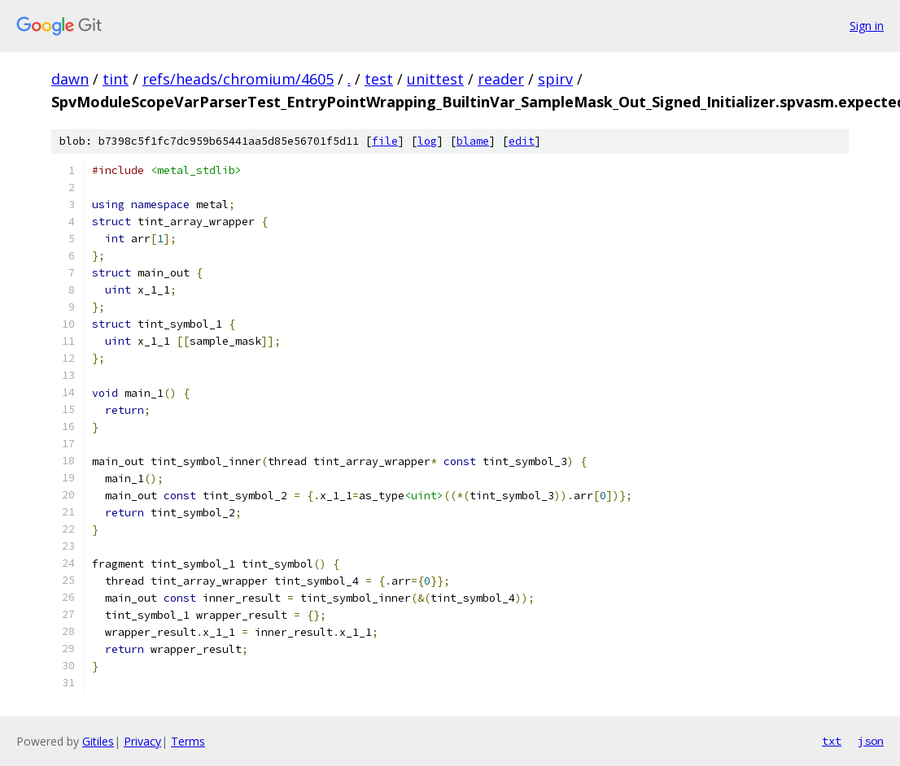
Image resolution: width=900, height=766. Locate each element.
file (385, 141)
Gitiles (98, 741)
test (379, 79)
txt (831, 740)
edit (522, 141)
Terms (188, 741)
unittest (435, 79)
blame (473, 141)
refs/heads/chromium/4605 (238, 79)
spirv (555, 79)
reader (501, 79)
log (427, 141)
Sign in (867, 25)
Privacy (142, 741)
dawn (70, 79)
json (871, 740)
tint (116, 79)
